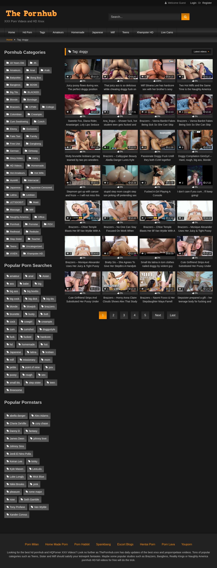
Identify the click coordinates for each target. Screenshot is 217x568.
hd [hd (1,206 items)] (11, 344)
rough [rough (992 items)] (29, 374)
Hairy (35, 158)
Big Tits (14, 92)
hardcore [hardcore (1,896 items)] (45, 336)
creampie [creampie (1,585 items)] (46, 321)
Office (41, 217)
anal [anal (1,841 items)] (30, 276)
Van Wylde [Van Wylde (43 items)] (40, 507)
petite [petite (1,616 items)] (13, 367)
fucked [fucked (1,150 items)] (27, 336)
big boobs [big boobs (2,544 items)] (32, 291)
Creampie (36, 114)
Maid (35, 202)
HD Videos (16, 165)
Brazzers (15, 107)
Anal (32, 70)
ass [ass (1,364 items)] (12, 283)
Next (158, 315)
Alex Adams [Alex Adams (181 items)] (41, 415)
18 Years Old (17, 63)
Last (172, 315)
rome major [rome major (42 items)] (35, 491)
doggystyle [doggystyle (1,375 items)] (49, 329)
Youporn (186, 544)
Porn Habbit (82, 544)
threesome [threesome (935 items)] (16, 390)
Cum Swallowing (19, 121)
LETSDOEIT (17, 202)
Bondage (32, 99)
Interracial (33, 180)
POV (50, 224)
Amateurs (58, 32)
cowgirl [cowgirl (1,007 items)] (28, 321)
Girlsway (33, 150)
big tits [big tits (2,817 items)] (50, 298)
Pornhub (14, 224)
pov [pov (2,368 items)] (51, 367)
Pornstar (33, 224)
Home (11, 32)
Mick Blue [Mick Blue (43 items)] (38, 476)
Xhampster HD (145, 32)
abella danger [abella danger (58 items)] (17, 415)
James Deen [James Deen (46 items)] (17, 438)
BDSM (33, 84)
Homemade (77, 32)
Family (33, 136)
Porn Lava (168, 544)
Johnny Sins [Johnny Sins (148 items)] (17, 446)
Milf (113, 32)
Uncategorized (34, 246)
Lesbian (30, 195)
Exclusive (31, 129)
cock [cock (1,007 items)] (12, 321)
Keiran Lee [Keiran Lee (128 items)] (16, 461)
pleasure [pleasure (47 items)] (15, 491)
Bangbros (15, 84)
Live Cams (167, 32)
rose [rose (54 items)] (12, 499)
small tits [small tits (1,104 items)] (15, 382)
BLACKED (33, 92)
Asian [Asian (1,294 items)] (45, 276)
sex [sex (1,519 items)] (43, 374)
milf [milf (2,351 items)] (12, 359)
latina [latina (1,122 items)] (33, 352)
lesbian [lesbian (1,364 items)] (50, 352)
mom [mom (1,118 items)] (47, 359)
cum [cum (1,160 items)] (12, 329)
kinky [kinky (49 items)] (34, 461)
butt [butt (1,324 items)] (46, 314)
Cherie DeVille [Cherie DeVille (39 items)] (18, 423)
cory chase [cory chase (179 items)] (41, 423)
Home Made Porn (56, 544)
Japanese (97, 32)
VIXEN (13, 253)
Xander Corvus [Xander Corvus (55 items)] (18, 514)
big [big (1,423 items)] (39, 283)
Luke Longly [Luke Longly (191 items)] (17, 476)
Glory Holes (16, 158)
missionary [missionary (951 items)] (29, 359)
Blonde (14, 99)
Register (207, 2)
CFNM (32, 107)
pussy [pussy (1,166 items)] (13, 374)
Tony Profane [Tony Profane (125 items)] (17, 507)
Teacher (35, 239)
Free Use (15, 143)
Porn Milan (32, 544)
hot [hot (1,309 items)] (46, 344)
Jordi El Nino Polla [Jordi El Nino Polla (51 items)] (20, 453)
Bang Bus (35, 77)
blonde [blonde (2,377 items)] (13, 306)
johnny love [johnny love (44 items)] (40, 438)
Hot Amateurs (17, 173)
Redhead (15, 231)
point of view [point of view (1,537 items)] (32, 367)
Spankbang (103, 544)
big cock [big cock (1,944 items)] (14, 298)
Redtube (34, 231)
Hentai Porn (147, 544)
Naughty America (19, 217)
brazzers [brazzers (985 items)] (50, 306)
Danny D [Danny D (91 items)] (15, 431)
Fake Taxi (15, 136)
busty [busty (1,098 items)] (31, 314)
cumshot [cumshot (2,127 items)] (28, 329)
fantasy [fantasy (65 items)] (33, 431)
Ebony (13, 129)
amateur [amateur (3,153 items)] (14, 276)
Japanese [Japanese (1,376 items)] (15, 352)
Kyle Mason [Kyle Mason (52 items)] (16, 468)
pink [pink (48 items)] (35, 484)
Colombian (16, 114)
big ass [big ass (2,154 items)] (14, 291)
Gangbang (35, 143)
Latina (13, 195)
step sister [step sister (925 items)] (35, 382)
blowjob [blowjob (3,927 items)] (31, 306)
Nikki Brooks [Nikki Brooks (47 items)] (17, 484)
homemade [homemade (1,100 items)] (28, 344)
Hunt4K (14, 180)
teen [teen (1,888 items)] (52, 382)
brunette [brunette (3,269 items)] (14, 314)
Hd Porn (27, 32)
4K (35, 63)
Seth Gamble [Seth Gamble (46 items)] (31, 499)
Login (193, 2)
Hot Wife (39, 173)
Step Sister (16, 239)
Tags (42, 32)
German (14, 150)
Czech (41, 121)
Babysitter (15, 77)
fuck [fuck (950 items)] (12, 336)
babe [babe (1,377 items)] (26, 283)
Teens (125, 32)
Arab (47, 70)
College (50, 107)
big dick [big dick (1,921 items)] (32, 298)
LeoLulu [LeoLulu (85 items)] (37, 468)
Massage (15, 209)
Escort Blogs (125, 544)
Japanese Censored (41, 187)
